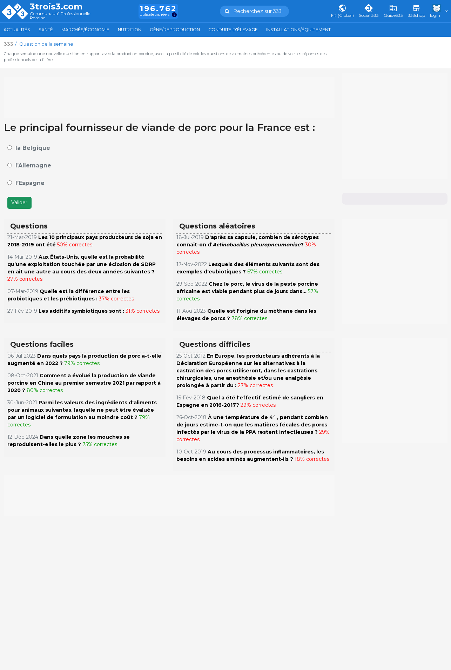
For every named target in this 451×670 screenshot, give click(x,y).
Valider (19, 202)
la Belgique (32, 148)
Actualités (17, 29)
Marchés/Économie (85, 29)
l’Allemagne (33, 165)
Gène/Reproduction (175, 29)
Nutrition (129, 29)
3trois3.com (56, 6)
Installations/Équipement (298, 29)
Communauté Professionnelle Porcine (60, 16)
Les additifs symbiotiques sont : (81, 311)
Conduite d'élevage (233, 29)
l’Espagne (30, 183)
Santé (46, 29)
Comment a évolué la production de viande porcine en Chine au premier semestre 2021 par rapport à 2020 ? (84, 382)
